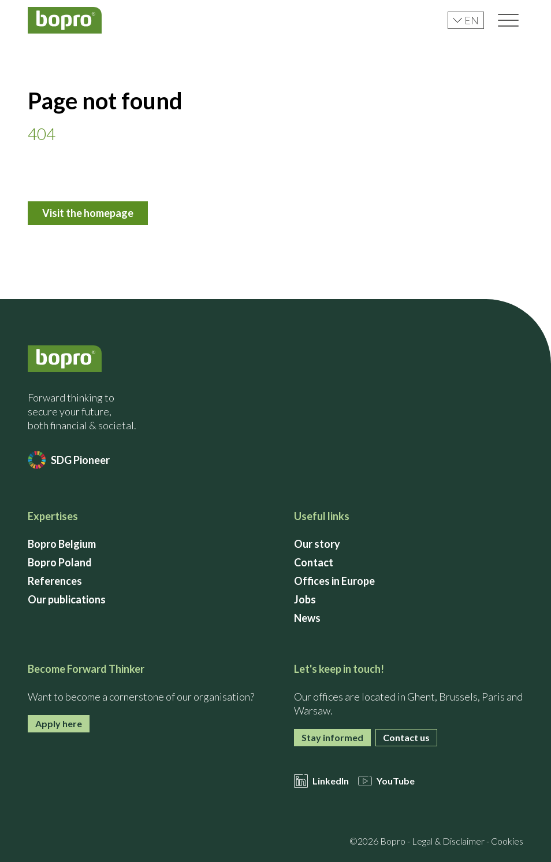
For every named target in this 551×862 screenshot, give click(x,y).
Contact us (406, 737)
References (55, 580)
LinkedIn (321, 781)
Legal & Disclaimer (448, 840)
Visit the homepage (87, 213)
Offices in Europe (334, 580)
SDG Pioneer (69, 460)
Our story (317, 543)
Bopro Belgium (62, 543)
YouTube (386, 781)
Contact (313, 562)
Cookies (507, 840)
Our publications (67, 599)
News (307, 617)
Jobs (305, 599)
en (466, 20)
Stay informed (332, 737)
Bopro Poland (60, 562)
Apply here (58, 723)
